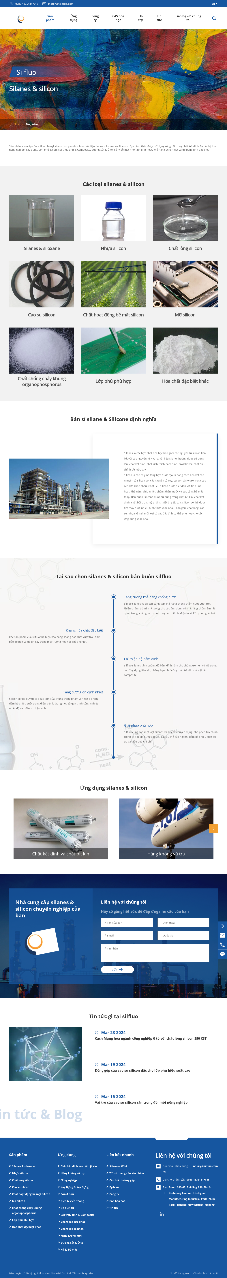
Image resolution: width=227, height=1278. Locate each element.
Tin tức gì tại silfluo (113, 1016)
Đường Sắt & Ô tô (72, 1242)
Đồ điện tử (67, 1208)
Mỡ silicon (18, 1201)
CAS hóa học (118, 18)
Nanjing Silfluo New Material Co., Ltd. (49, 1273)
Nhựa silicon (20, 1173)
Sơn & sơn (67, 1194)
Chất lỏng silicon (22, 1180)
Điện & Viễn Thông (72, 1201)
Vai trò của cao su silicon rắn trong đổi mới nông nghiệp (141, 1106)
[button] (213, 828)
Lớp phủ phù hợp (23, 1220)
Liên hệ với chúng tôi (188, 18)
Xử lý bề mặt (69, 1249)
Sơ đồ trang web (180, 1273)
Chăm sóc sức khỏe (73, 1222)
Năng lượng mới (71, 1235)
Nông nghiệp (69, 1180)
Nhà (16, 124)
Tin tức (159, 18)
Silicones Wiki (118, 1166)
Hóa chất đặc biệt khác (26, 1227)
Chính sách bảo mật (205, 1273)
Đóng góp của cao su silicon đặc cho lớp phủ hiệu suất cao (142, 1074)
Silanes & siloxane (23, 1166)
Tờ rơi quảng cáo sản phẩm (126, 1173)
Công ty (95, 18)
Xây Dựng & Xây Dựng (75, 1187)
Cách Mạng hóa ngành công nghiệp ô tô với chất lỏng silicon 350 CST (151, 1042)
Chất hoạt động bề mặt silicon (31, 1194)
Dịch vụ (114, 1187)
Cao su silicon (20, 1187)
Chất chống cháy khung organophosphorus (27, 1210)
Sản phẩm (50, 18)
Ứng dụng (73, 18)
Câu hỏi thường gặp (122, 1180)
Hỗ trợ (140, 18)
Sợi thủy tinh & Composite (77, 1215)
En (213, 3)
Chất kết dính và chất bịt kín (60, 857)
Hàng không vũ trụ (166, 857)
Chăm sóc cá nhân (72, 1228)
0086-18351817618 (198, 1179)
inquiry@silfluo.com (205, 1166)
